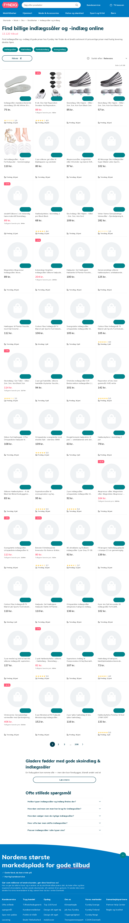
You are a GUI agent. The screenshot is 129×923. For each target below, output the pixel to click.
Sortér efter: (97, 58)
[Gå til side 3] (43, 744)
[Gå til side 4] (49, 744)
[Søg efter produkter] (77, 5)
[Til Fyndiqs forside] (10, 5)
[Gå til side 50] (73, 744)
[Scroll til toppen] (123, 855)
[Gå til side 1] (31, 744)
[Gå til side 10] (61, 744)
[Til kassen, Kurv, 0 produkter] (116, 5)
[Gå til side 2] (37, 744)
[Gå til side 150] (91, 744)
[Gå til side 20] (67, 744)
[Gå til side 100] (85, 744)
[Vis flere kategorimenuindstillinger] (126, 13)
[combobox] (51, 5)
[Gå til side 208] (98, 744)
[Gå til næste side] (108, 744)
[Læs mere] (64, 780)
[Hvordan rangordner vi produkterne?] (88, 58)
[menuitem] (10, 13)
